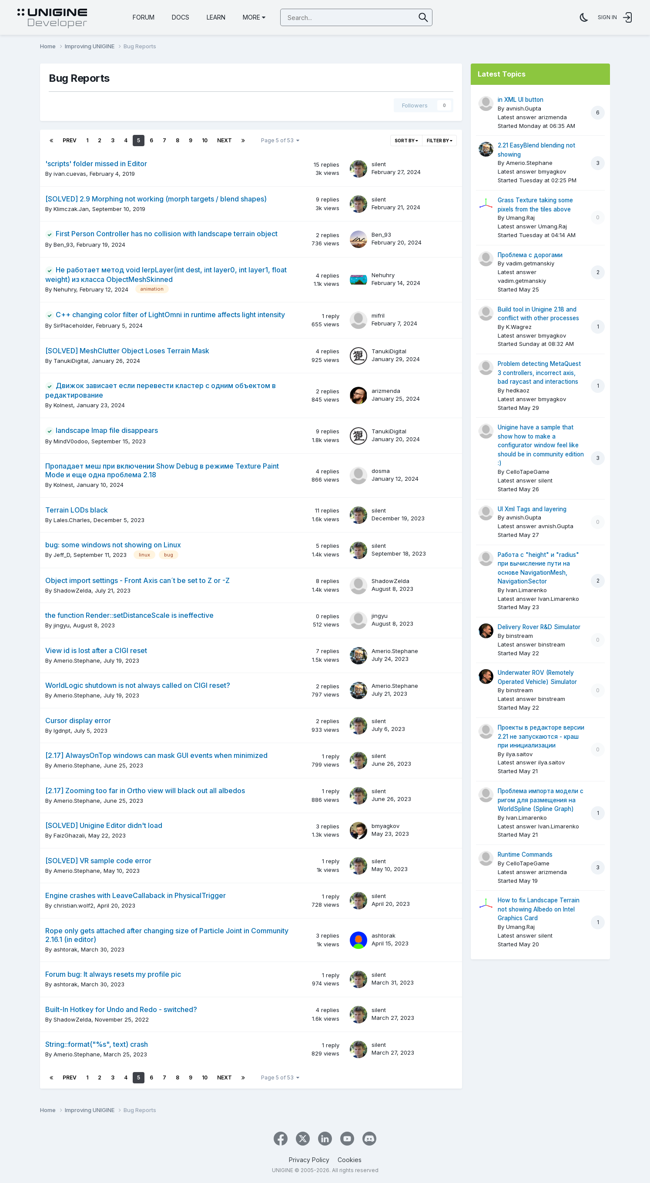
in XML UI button (520, 99)
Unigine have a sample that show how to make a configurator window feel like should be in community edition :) (541, 445)
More (254, 17)
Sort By (406, 140)
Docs (180, 17)
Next (224, 140)
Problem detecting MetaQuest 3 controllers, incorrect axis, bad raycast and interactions (539, 372)
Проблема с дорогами (530, 254)
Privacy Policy (309, 1159)
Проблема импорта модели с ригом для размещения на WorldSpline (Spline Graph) (540, 800)
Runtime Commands (525, 854)
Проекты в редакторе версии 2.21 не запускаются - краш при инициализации (541, 736)
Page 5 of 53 (280, 140)
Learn (216, 17)
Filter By (439, 140)
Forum (143, 17)
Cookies (350, 1159)
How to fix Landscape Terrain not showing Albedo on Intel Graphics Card (539, 909)
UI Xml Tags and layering (532, 509)
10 (205, 140)
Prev (70, 140)
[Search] (325, 18)
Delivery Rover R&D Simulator (539, 626)
